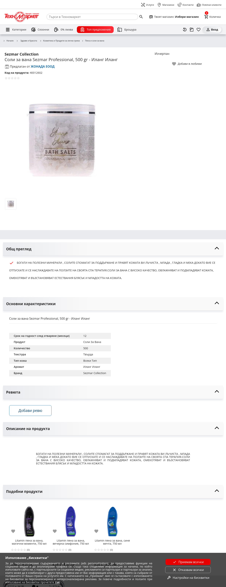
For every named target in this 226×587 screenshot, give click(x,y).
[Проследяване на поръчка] (192, 30)
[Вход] (211, 30)
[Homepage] (22, 17)
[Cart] (212, 17)
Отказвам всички (188, 570)
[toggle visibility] (113, 249)
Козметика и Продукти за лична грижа (60, 41)
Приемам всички (188, 562)
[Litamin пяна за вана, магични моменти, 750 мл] (26, 520)
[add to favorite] (12, 531)
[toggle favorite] (187, 63)
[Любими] (198, 30)
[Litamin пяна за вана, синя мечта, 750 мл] (109, 520)
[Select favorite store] (174, 17)
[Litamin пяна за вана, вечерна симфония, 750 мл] (68, 520)
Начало (8, 41)
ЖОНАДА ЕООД (43, 66)
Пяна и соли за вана (93, 41)
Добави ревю (30, 410)
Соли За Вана (92, 342)
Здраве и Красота (26, 40)
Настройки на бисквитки (188, 577)
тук (57, 582)
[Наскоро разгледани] (185, 30)
